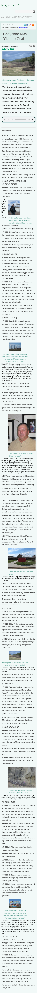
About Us (20, 17)
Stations (8, 17)
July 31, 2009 (8, 49)
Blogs (2, 17)
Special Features (27, 16)
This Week (9, 16)
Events (14, 17)
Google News (23, 27)
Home (2, 16)
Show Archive (17, 16)
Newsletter (4, 19)
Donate (27, 17)
